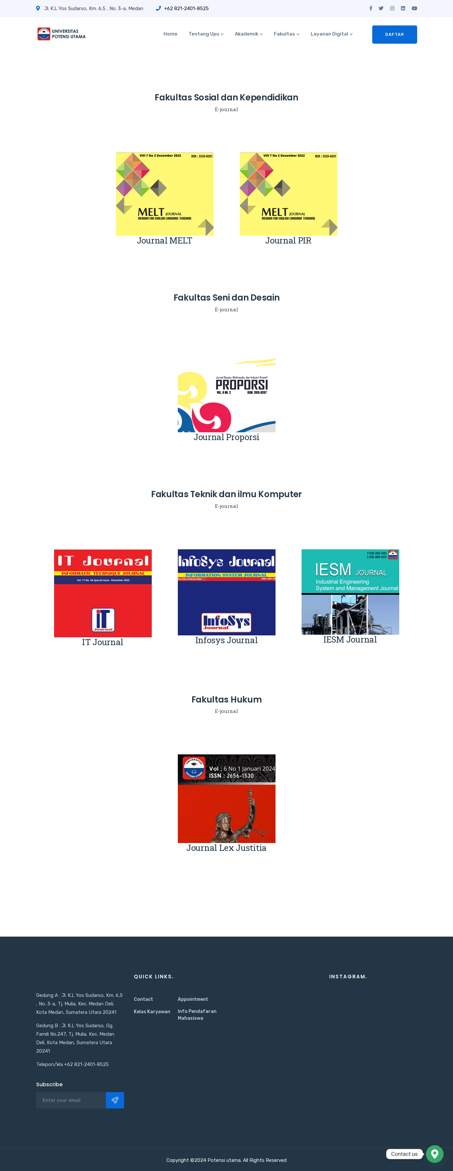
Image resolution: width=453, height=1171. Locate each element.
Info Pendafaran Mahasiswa (197, 1015)
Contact (143, 999)
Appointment (193, 999)
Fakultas (284, 34)
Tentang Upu (204, 34)
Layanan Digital (329, 34)
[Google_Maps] (435, 1154)
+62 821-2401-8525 (182, 8)
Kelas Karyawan (152, 1012)
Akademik (246, 34)
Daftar (394, 34)
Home (170, 34)
